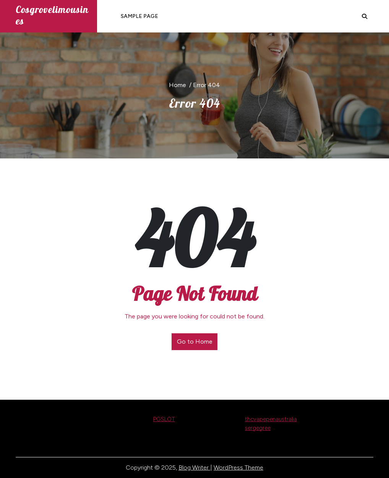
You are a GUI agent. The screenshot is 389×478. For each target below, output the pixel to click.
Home (177, 85)
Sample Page (139, 16)
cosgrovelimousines (52, 15)
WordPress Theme (238, 467)
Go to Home (194, 341)
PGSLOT (164, 419)
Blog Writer (194, 467)
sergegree (258, 428)
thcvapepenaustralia (271, 419)
